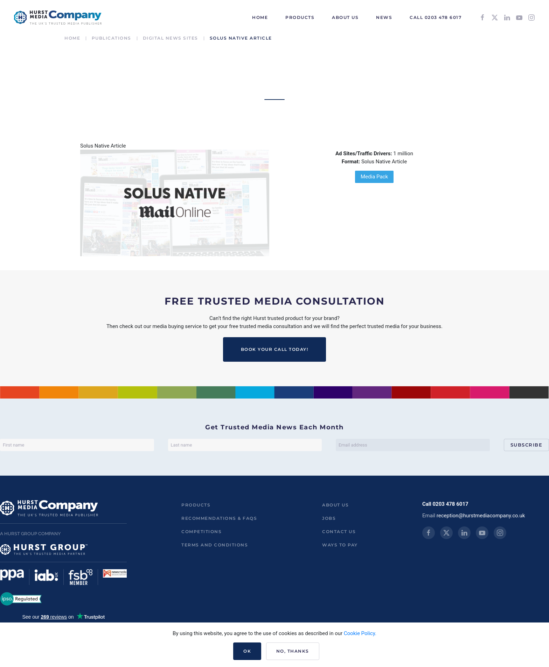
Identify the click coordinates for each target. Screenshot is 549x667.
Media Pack (374, 176)
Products (195, 505)
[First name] (77, 445)
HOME (260, 17)
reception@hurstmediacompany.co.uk (481, 515)
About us (335, 505)
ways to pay (340, 544)
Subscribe (526, 445)
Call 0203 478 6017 (435, 17)
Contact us (339, 531)
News (384, 17)
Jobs (329, 518)
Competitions (201, 531)
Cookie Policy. (360, 633)
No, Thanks (292, 651)
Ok (247, 651)
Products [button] (299, 17)
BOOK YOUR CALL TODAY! (274, 349)
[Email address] (413, 445)
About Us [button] (345, 17)
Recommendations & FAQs (219, 518)
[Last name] (245, 445)
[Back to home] (58, 17)
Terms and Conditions (214, 544)
